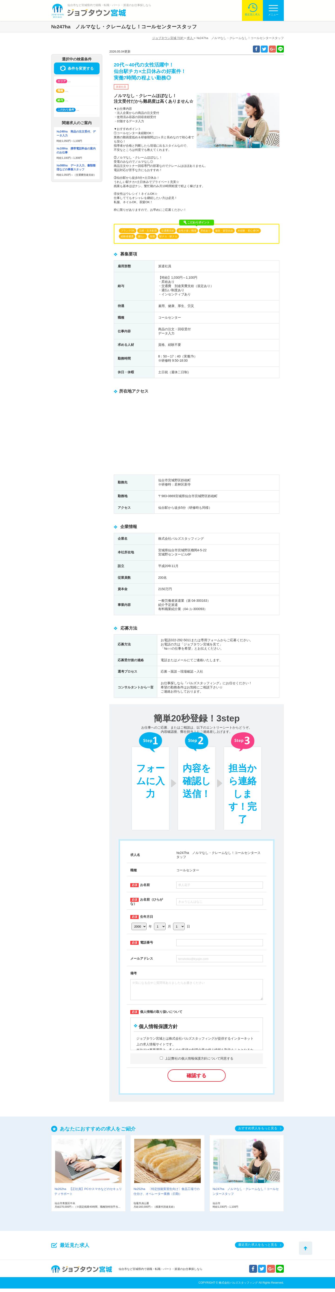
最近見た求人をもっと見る (257, 1248)
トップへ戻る (305, 1248)
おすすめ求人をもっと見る (257, 1131)
